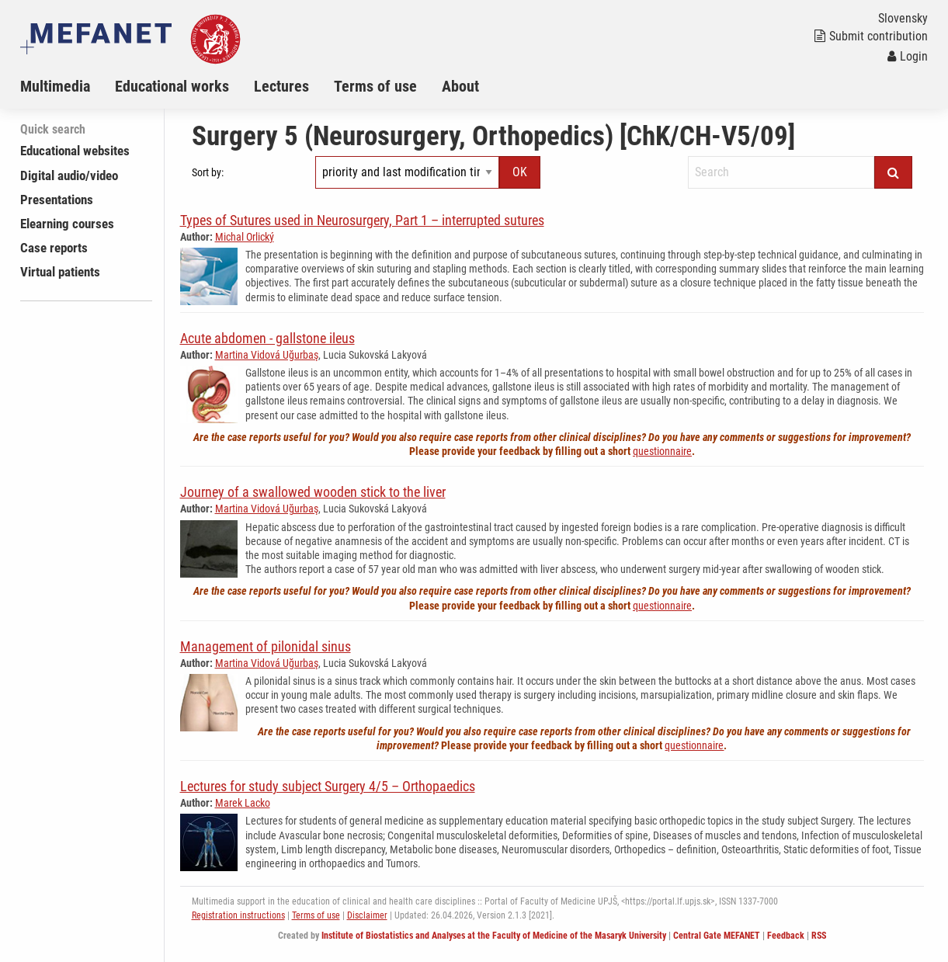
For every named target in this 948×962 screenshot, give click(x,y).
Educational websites (75, 150)
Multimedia (55, 86)
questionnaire (662, 451)
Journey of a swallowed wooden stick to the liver (313, 492)
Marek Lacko (242, 803)
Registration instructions (238, 915)
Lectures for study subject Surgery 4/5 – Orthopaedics (327, 786)
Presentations (56, 199)
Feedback (785, 935)
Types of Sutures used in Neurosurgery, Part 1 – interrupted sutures (362, 220)
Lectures (281, 86)
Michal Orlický (244, 237)
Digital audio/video (69, 175)
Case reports (54, 247)
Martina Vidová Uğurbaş (266, 355)
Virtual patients (60, 272)
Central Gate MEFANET (716, 935)
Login (907, 56)
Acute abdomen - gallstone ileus (267, 338)
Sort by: (208, 172)
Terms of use (375, 86)
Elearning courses (67, 223)
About (460, 86)
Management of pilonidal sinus (265, 646)
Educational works (172, 86)
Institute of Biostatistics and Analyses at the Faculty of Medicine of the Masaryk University (493, 935)
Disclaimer (367, 915)
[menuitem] (67, 86)
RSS (818, 935)
